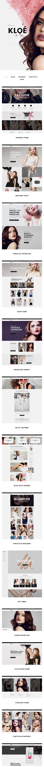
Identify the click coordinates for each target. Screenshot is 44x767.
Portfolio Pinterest (22, 736)
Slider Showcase (22, 635)
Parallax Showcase (22, 254)
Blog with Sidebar (22, 485)
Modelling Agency (22, 370)
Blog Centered (22, 428)
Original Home (22, 138)
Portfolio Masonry (22, 544)
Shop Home (22, 312)
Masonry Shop (22, 196)
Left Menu (22, 602)
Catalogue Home (22, 669)
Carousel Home (22, 703)
